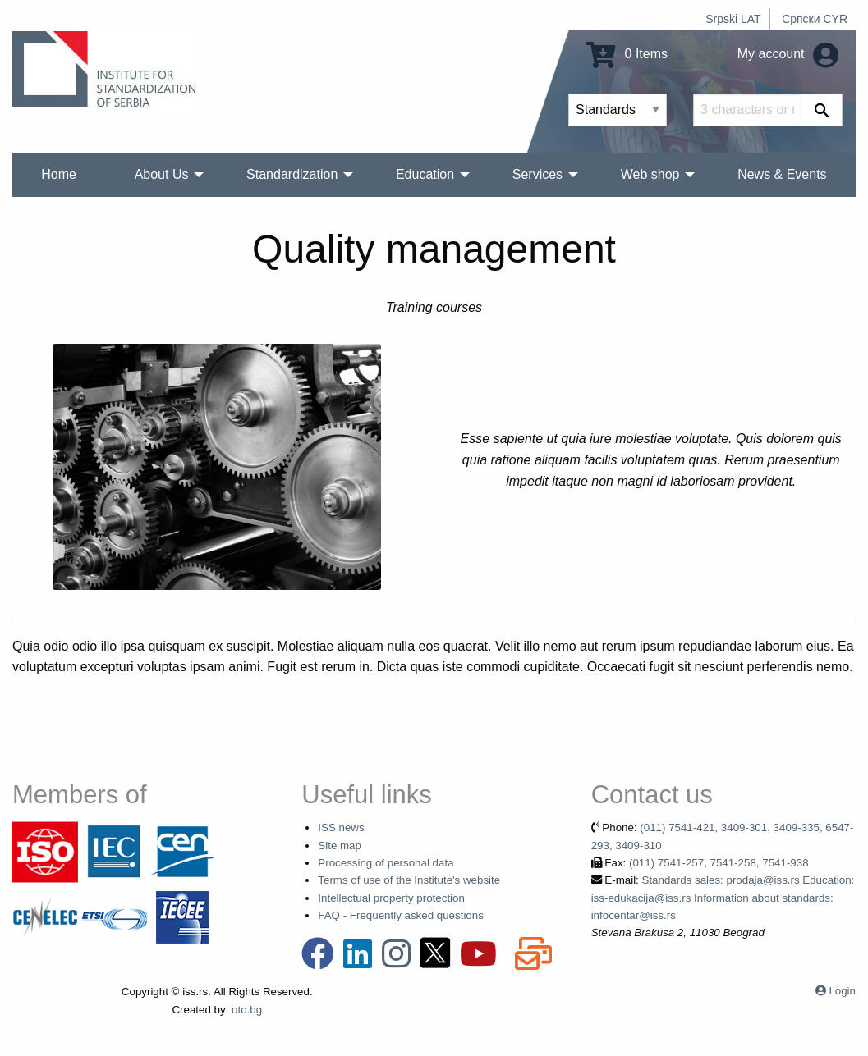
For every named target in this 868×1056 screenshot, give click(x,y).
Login (842, 991)
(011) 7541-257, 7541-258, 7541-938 (719, 863)
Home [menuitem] (58, 174)
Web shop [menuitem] (650, 174)
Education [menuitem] (425, 174)
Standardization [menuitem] (292, 174)
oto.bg (247, 1009)
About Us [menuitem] (162, 174)
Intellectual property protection (391, 898)
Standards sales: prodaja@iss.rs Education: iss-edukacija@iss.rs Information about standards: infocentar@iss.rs (723, 897)
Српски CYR (814, 18)
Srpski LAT (732, 18)
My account (787, 54)
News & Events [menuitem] (781, 174)
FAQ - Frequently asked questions (401, 915)
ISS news (341, 827)
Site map (339, 845)
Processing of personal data (385, 863)
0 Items (627, 54)
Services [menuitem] (537, 174)
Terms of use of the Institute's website (409, 880)
